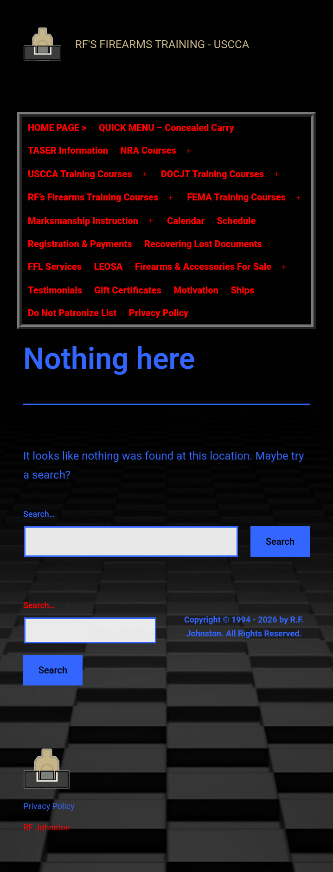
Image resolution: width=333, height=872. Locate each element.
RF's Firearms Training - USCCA (162, 44)
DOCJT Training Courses (212, 174)
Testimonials (55, 290)
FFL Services (55, 266)
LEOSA (108, 266)
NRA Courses (148, 150)
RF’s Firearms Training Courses (93, 197)
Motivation (195, 290)
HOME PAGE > (57, 127)
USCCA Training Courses (80, 174)
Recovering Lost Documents (203, 243)
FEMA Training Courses (236, 197)
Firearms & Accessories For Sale (203, 266)
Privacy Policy (159, 312)
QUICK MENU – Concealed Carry (166, 127)
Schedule (236, 220)
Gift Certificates (127, 290)
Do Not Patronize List (72, 312)
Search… (39, 514)
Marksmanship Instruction (83, 220)
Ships (242, 290)
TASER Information (68, 150)
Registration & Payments (80, 243)
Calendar (186, 220)
